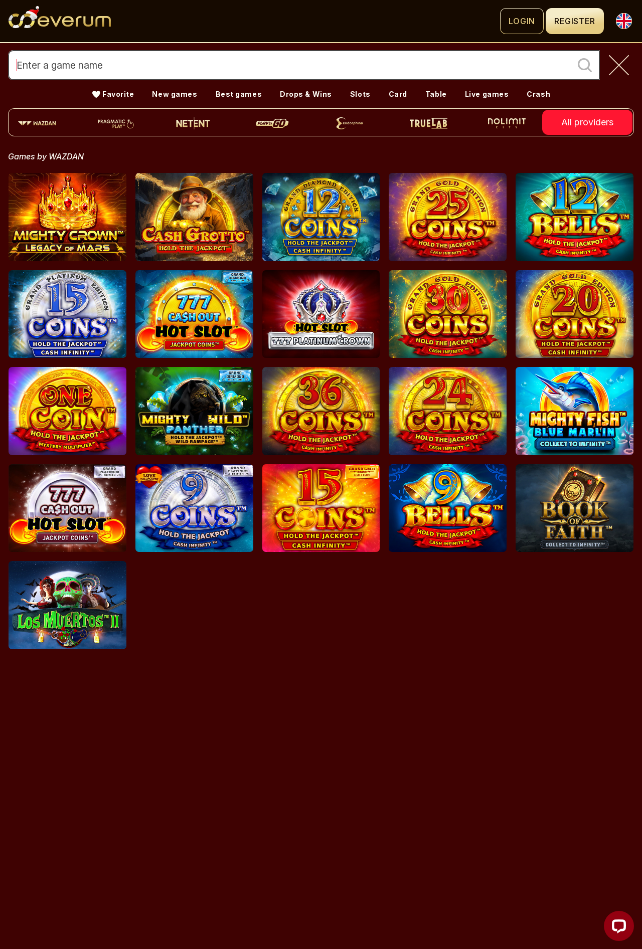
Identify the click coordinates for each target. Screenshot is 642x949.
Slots (360, 94)
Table (436, 94)
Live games (487, 94)
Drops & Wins (306, 94)
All (587, 122)
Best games (239, 94)
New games (174, 94)
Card (398, 94)
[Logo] (254, 21)
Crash (538, 94)
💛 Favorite (113, 94)
